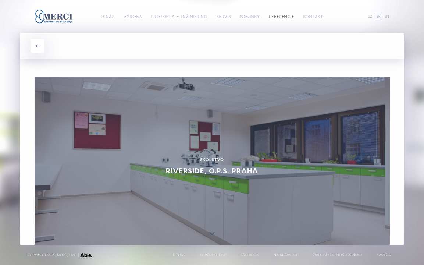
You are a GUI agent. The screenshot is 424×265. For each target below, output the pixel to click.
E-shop (179, 254)
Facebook (250, 254)
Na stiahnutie (286, 254)
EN (387, 16)
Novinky (250, 16)
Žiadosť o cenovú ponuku (337, 254)
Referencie (282, 16)
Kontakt (313, 16)
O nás (108, 16)
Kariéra (384, 254)
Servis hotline (213, 254)
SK (379, 16)
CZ (370, 16)
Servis (224, 16)
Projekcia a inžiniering (179, 16)
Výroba (133, 16)
